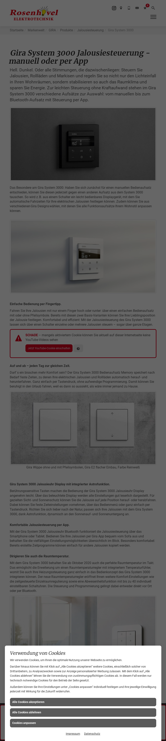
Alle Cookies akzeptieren (28, 702)
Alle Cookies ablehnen (26, 712)
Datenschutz (92, 733)
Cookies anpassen (24, 723)
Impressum (73, 733)
